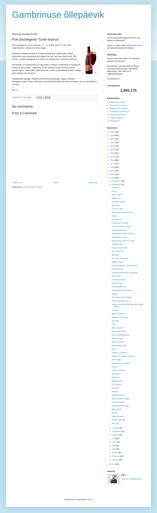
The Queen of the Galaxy (122, 297)
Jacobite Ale (117, 220)
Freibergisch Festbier (120, 223)
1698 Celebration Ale (120, 301)
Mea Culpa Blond (119, 331)
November (116, 185)
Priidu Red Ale (117, 269)
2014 (112, 174)
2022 (112, 146)
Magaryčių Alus (118, 395)
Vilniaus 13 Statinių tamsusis (123, 356)
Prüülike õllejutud (116, 118)
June (114, 442)
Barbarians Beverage (120, 406)
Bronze (114, 413)
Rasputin (115, 188)
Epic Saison (116, 409)
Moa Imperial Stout (119, 346)
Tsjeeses (115, 310)
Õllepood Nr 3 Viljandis (118, 108)
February (116, 456)
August (115, 435)
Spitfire (114, 294)
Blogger (89, 499)
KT (126, 475)
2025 (112, 135)
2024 (112, 139)
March (115, 453)
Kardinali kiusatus (119, 280)
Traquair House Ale (119, 230)
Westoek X (116, 374)
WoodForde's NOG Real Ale (123, 234)
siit (16, 90)
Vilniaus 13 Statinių (119, 353)
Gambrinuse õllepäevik (58, 15)
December (116, 181)
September (117, 431)
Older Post (93, 183)
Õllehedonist (114, 121)
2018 (112, 160)
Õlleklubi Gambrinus (117, 115)
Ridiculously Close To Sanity (123, 241)
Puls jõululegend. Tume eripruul (124, 266)
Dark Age (115, 388)
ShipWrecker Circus (120, 237)
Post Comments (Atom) (32, 187)
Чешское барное (119, 202)
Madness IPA (117, 381)
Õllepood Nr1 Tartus (117, 102)
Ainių (114, 324)
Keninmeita (116, 360)
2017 (112, 164)
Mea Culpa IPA (118, 328)
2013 (112, 178)
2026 (112, 132)
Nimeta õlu (116, 276)
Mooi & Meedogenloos (121, 335)
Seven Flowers (118, 416)
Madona (115, 392)
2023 (112, 142)
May (114, 446)
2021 (112, 150)
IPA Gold (115, 321)
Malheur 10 (116, 198)
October (115, 428)
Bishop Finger (117, 262)
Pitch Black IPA (118, 251)
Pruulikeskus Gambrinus (119, 111)
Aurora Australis (118, 402)
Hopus (114, 216)
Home (55, 183)
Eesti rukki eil (117, 195)
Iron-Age (115, 423)
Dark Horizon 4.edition (121, 399)
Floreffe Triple (117, 209)
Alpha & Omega (118, 370)
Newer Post (17, 183)
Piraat (114, 191)
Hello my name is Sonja (121, 226)
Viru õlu (44, 45)
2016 (112, 167)
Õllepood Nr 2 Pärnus (118, 105)
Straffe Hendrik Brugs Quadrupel (125, 273)
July (114, 438)
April (114, 449)
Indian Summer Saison (121, 363)
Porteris (115, 367)
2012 (112, 464)
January (115, 460)
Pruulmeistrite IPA (119, 287)
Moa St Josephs (118, 342)
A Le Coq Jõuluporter (120, 258)
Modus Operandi (118, 420)
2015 (112, 171)
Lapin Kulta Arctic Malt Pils (122, 212)
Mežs (114, 349)
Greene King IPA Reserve (122, 290)
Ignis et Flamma (118, 314)
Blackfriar (115, 255)
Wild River (116, 377)
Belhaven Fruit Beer (120, 317)
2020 (112, 153)
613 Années (116, 384)
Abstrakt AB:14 (118, 244)
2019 (112, 157)
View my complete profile (132, 479)
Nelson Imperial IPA (120, 248)
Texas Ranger (117, 283)
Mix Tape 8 (116, 205)
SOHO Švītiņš (117, 338)
